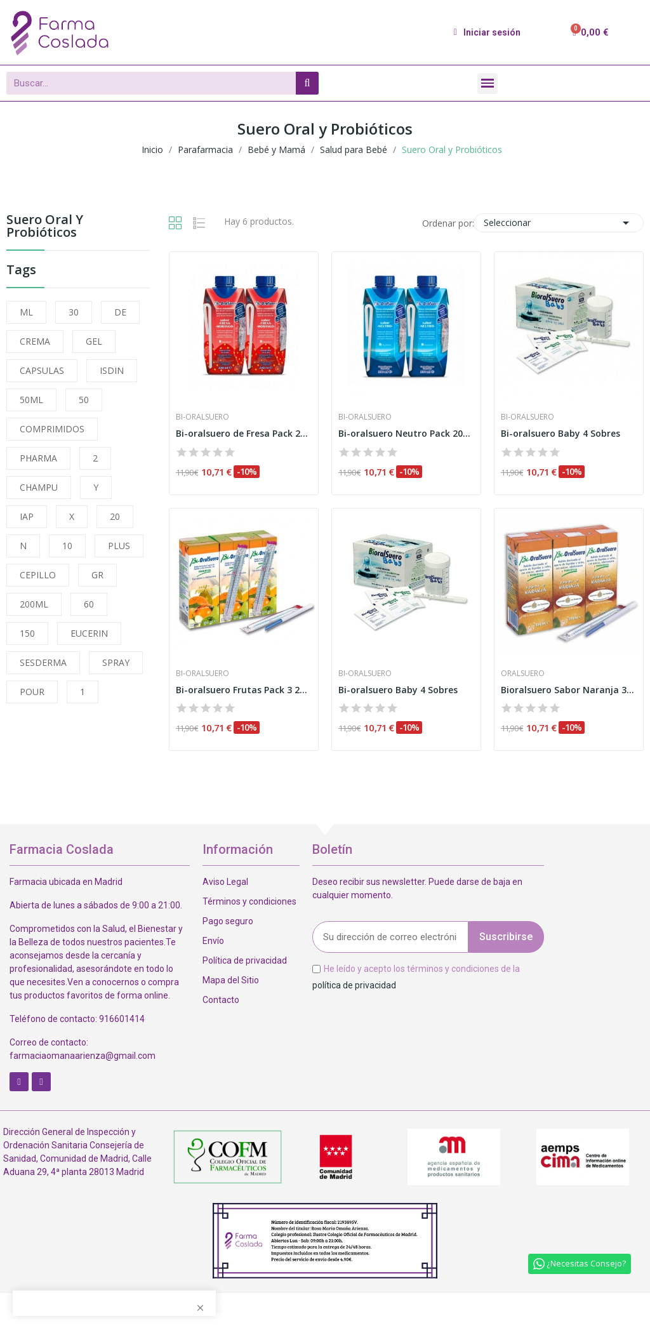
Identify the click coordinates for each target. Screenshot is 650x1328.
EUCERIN (89, 633)
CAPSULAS (42, 370)
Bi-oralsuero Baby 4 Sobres (560, 433)
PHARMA (38, 458)
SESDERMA (43, 662)
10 (67, 546)
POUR (32, 692)
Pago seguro (227, 921)
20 (115, 516)
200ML (34, 604)
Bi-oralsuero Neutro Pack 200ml (406, 433)
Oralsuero (523, 673)
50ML (31, 400)
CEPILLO (38, 575)
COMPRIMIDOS (52, 429)
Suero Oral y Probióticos (44, 227)
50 (84, 400)
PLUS (119, 546)
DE (120, 312)
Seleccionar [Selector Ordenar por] (558, 222)
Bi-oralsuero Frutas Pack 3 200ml (244, 690)
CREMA (35, 341)
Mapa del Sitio (230, 980)
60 (89, 604)
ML (26, 312)
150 (27, 633)
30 (74, 312)
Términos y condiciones (249, 901)
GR (97, 575)
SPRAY (115, 662)
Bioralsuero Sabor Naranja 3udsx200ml (569, 690)
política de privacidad (354, 984)
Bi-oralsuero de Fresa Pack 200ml (244, 433)
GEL (94, 341)
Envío (213, 941)
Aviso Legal (225, 882)
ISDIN (112, 370)
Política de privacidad (244, 960)
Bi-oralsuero (202, 417)
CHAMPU (39, 487)
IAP (27, 516)
